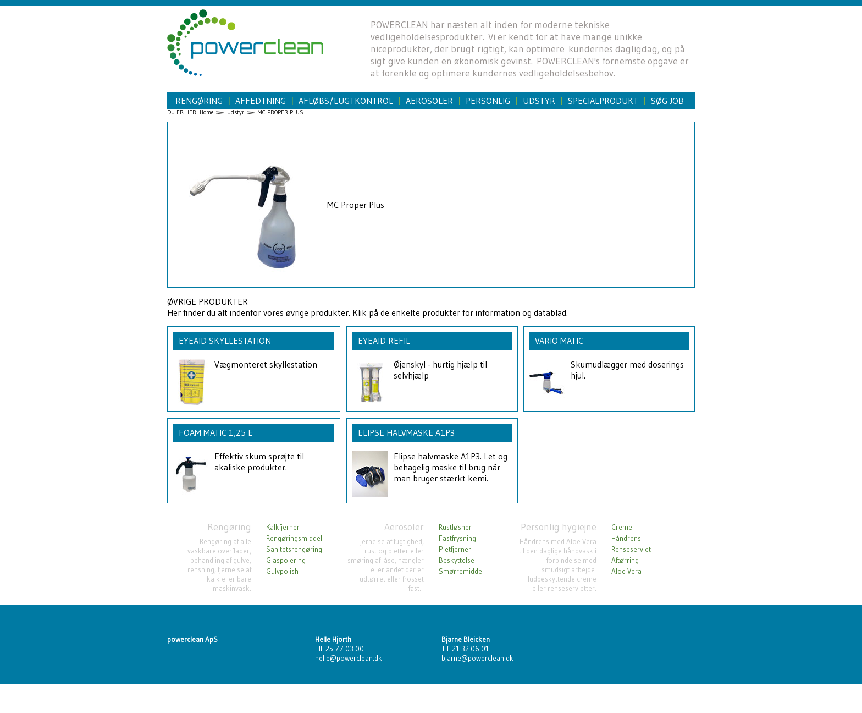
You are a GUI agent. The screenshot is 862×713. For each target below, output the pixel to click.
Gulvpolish (282, 571)
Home (206, 112)
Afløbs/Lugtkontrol (346, 100)
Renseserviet (631, 549)
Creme (621, 527)
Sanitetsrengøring (294, 549)
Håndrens (626, 538)
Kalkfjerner (283, 527)
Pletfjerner (455, 549)
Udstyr (539, 100)
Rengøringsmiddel (294, 538)
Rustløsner (455, 527)
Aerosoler (429, 100)
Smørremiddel (461, 571)
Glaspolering (286, 560)
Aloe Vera (626, 571)
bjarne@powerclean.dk (477, 658)
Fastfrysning (457, 538)
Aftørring (625, 560)
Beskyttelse (456, 560)
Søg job (667, 100)
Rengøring (199, 100)
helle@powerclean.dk (348, 658)
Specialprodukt (603, 100)
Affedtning (260, 100)
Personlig (488, 100)
